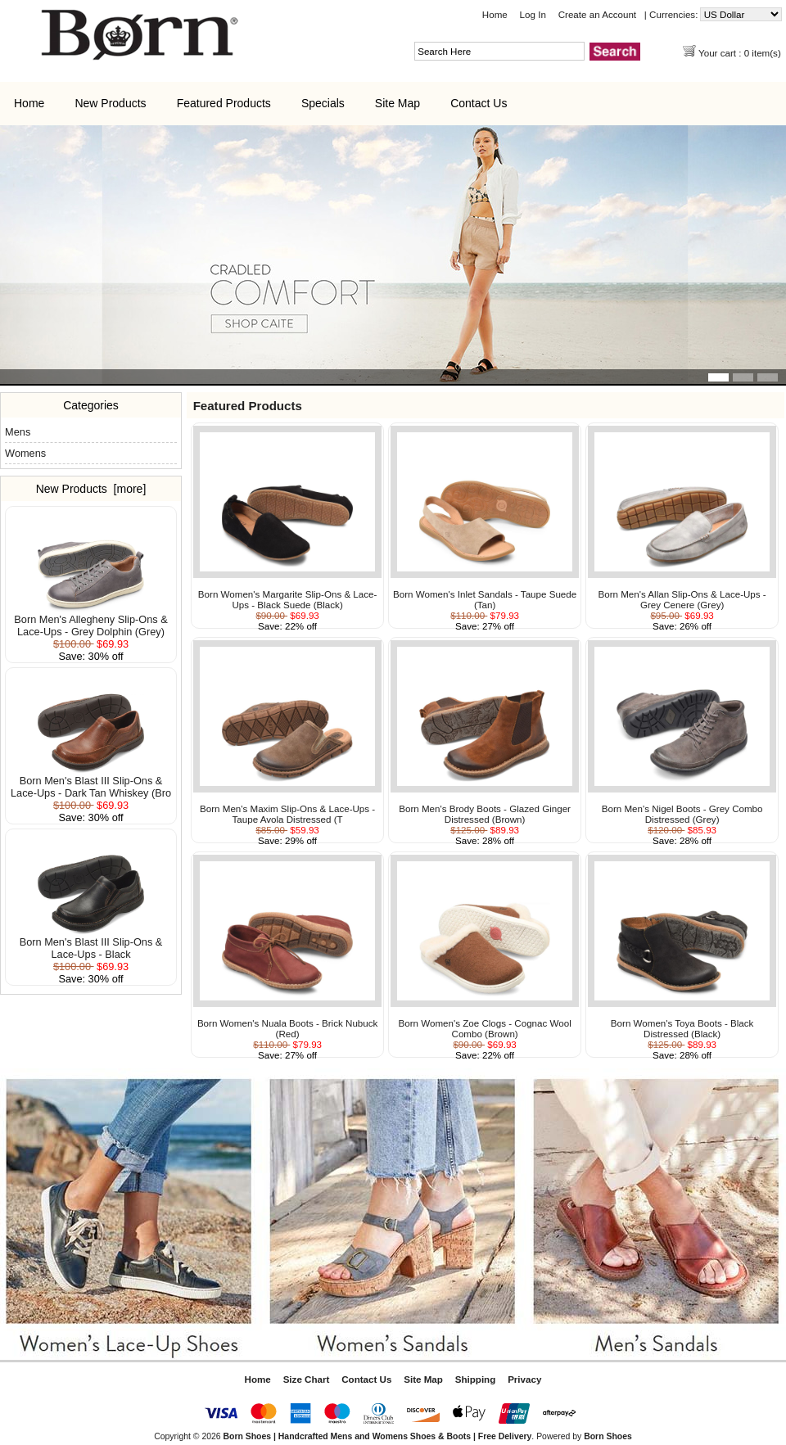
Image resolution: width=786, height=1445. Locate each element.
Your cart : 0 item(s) (741, 52)
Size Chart (306, 1379)
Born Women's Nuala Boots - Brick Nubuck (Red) (287, 1028)
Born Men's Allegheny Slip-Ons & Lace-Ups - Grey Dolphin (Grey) (90, 620)
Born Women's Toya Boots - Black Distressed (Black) (682, 1028)
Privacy (524, 1379)
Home (495, 14)
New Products (110, 103)
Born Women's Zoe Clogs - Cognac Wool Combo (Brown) (485, 1028)
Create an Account (597, 14)
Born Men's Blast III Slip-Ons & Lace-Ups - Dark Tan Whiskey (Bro (91, 782)
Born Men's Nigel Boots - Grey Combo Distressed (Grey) (682, 813)
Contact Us (478, 103)
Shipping (475, 1379)
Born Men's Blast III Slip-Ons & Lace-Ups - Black (91, 943)
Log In (533, 14)
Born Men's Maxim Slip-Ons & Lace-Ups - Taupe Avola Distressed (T (287, 813)
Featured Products (224, 103)
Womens (25, 453)
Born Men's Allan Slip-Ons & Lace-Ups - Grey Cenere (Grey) (682, 599)
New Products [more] (91, 488)
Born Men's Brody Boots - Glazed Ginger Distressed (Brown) (485, 813)
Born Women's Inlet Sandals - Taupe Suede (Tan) (484, 599)
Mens (17, 432)
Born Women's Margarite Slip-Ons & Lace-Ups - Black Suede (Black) (287, 599)
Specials (323, 103)
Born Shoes (608, 1436)
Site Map (397, 103)
